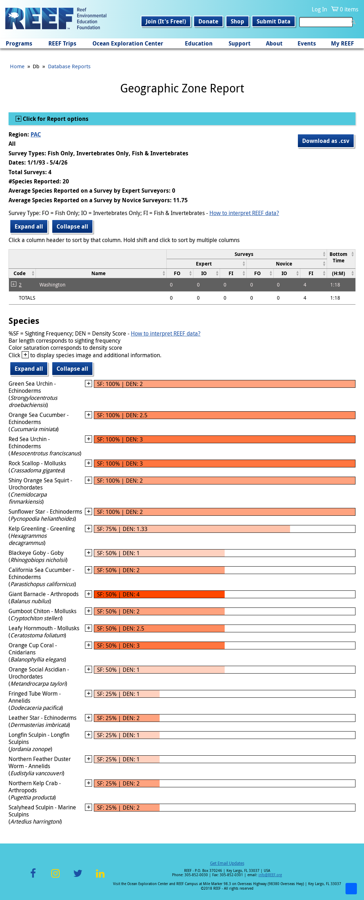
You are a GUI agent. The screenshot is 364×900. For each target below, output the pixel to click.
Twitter (78, 877)
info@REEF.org (270, 875)
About (274, 43)
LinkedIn (100, 877)
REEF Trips (62, 43)
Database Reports (69, 66)
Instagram (55, 877)
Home (17, 66)
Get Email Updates (227, 863)
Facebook (33, 877)
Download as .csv (325, 141)
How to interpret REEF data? (244, 213)
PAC (36, 134)
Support (240, 43)
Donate (208, 21)
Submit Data (273, 21)
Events (307, 43)
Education (199, 43)
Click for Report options (55, 119)
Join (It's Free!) (166, 21)
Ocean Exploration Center (127, 43)
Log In (319, 9)
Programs (19, 43)
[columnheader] (246, 254)
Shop (237, 21)
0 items (349, 9)
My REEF (342, 43)
